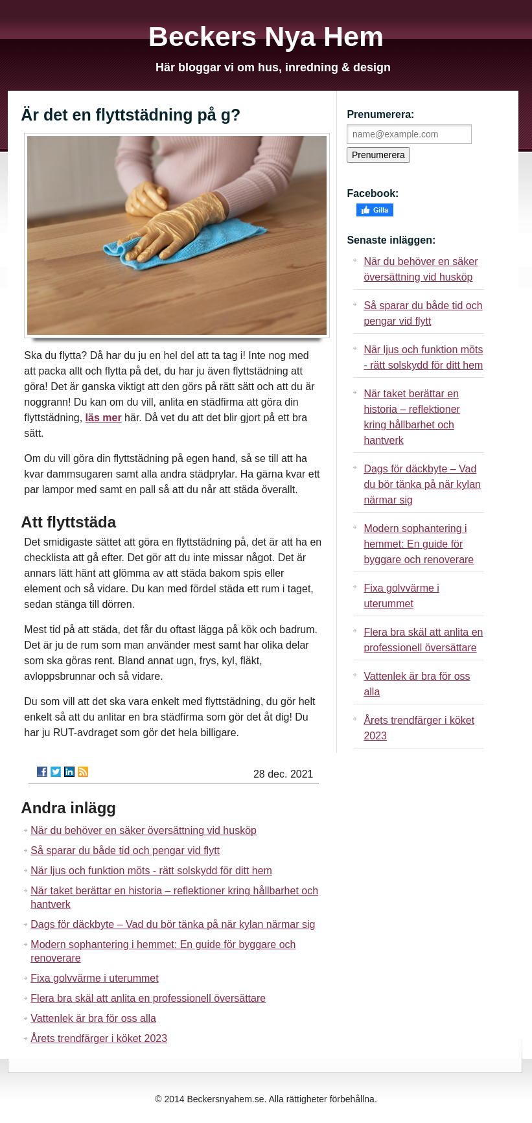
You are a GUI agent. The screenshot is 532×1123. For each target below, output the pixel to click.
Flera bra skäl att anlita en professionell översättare (148, 998)
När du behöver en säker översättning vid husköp (143, 830)
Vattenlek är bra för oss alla (93, 1018)
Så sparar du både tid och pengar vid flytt (125, 850)
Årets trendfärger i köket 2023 (98, 1038)
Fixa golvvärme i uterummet (94, 978)
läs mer (104, 417)
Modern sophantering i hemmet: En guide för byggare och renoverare (419, 544)
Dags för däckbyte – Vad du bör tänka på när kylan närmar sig (172, 924)
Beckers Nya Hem (266, 36)
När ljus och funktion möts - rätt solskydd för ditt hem (151, 870)
